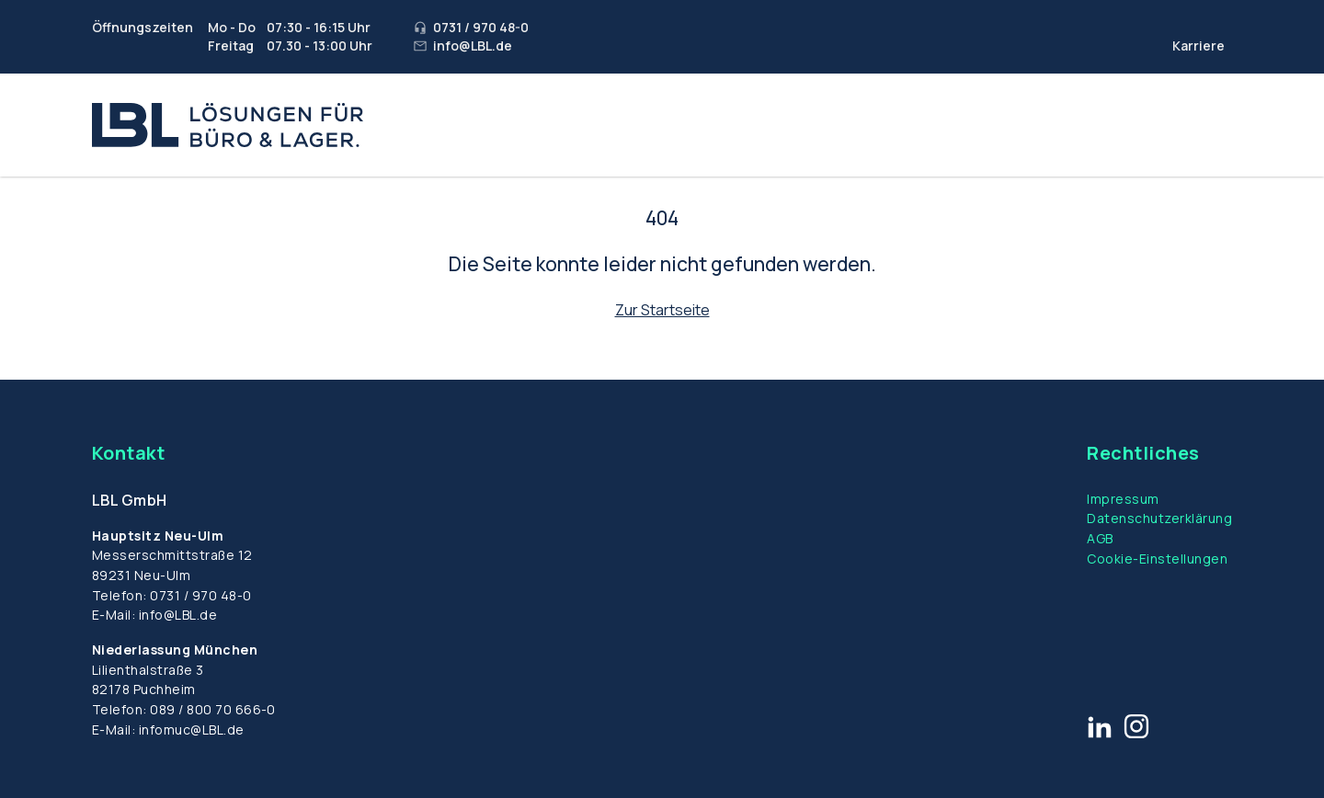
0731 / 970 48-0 (200, 595)
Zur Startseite (662, 310)
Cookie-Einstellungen (1157, 558)
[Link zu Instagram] (1136, 726)
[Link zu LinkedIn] (1100, 726)
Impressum (1122, 498)
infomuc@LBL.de (192, 729)
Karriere (1198, 45)
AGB (1100, 538)
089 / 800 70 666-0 (213, 709)
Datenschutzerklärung (1159, 518)
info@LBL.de (178, 614)
